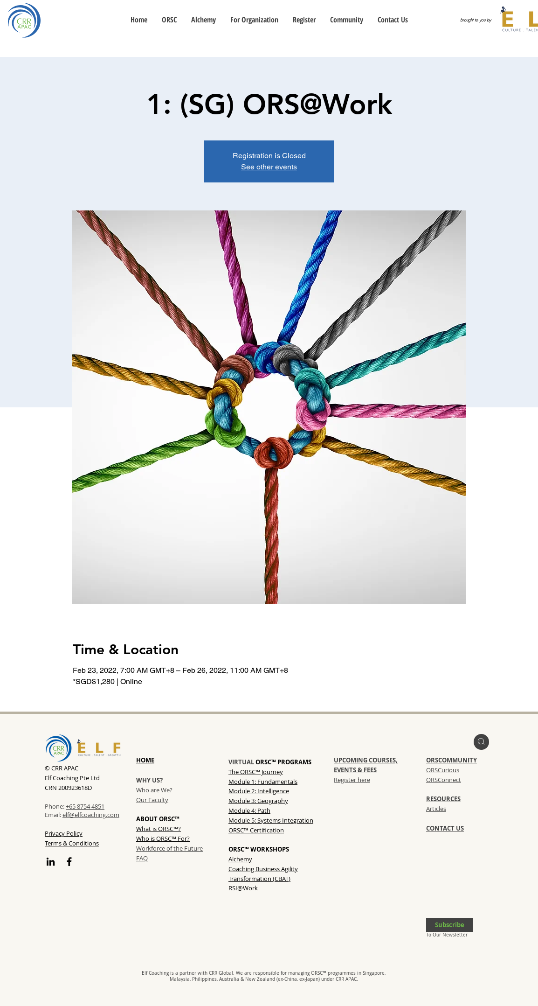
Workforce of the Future (169, 848)
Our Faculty (152, 800)
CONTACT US (445, 828)
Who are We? (154, 790)
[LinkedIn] (50, 861)
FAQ (142, 858)
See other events (269, 166)
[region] (481, 742)
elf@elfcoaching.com (90, 814)
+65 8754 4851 (85, 806)
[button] (449, 925)
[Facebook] (69, 861)
